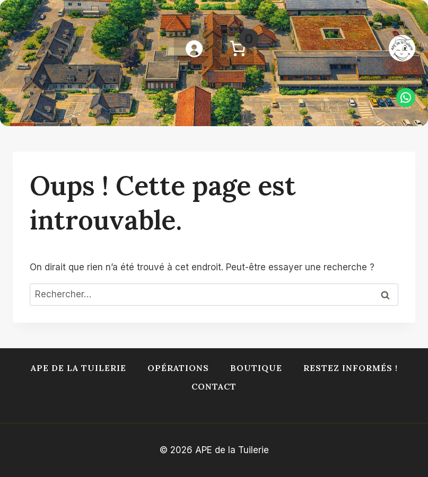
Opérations (178, 368)
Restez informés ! (350, 368)
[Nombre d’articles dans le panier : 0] (238, 48)
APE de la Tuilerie (78, 368)
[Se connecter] (193, 48)
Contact (214, 386)
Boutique (256, 368)
